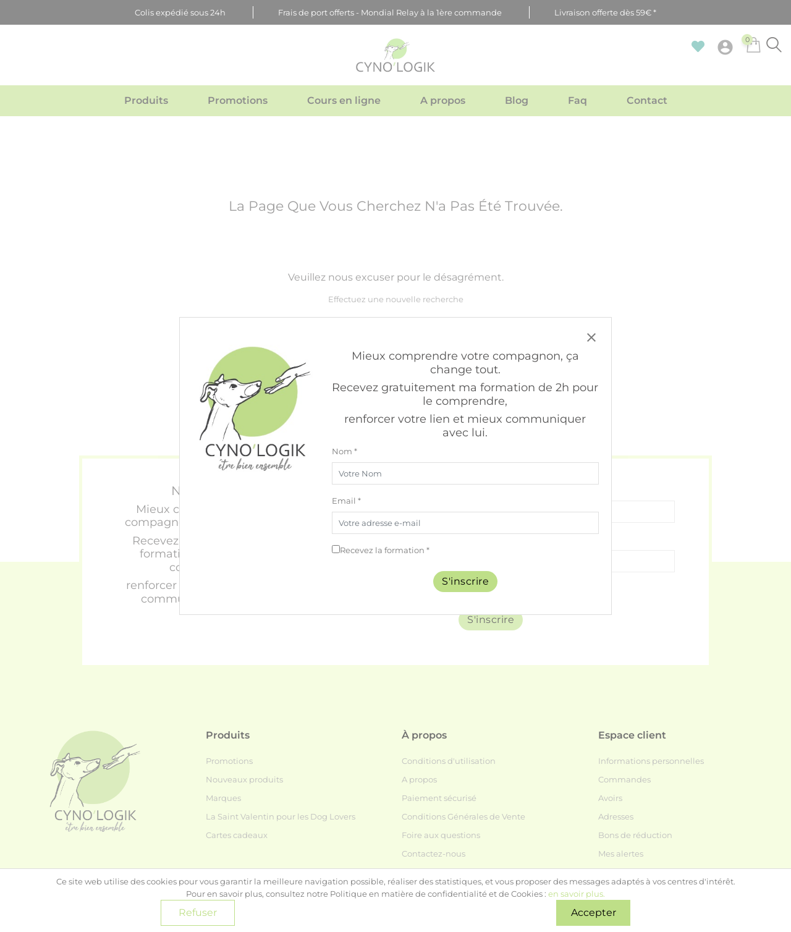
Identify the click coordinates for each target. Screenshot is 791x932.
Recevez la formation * (384, 550)
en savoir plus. (576, 894)
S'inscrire (465, 581)
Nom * (344, 451)
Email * (346, 501)
